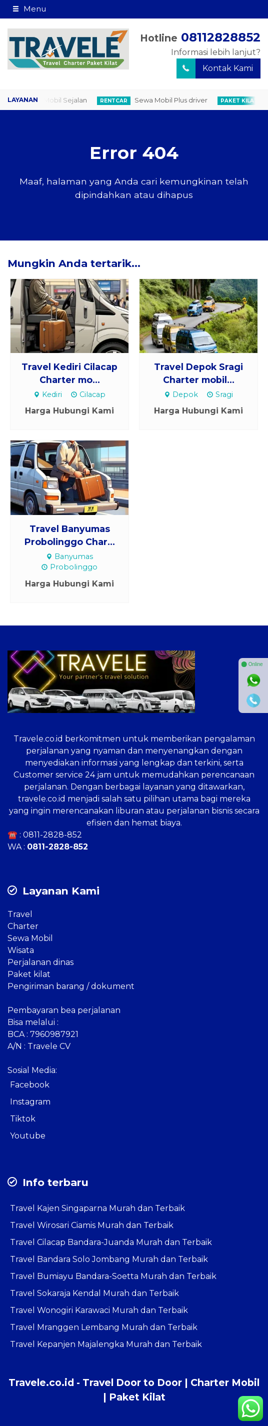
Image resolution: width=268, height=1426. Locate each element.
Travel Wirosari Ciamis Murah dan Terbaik (92, 1225)
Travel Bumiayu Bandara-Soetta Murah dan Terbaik (113, 1276)
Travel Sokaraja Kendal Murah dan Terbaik (94, 1293)
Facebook (30, 1085)
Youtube (28, 1135)
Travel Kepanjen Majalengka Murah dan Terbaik (106, 1344)
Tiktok (23, 1119)
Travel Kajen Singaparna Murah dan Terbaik (97, 1208)
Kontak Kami (214, 68)
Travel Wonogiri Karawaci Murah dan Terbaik (99, 1310)
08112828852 (220, 37)
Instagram (30, 1101)
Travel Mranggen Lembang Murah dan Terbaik (104, 1327)
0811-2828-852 (52, 835)
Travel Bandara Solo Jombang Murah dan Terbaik (109, 1259)
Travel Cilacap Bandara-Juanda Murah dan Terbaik (111, 1242)
